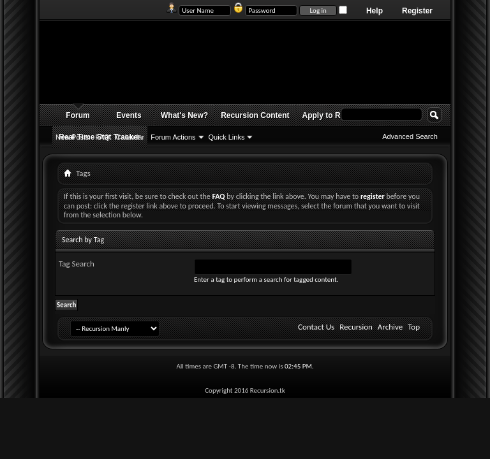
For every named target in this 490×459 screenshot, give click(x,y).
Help (374, 10)
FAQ (103, 137)
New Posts (72, 137)
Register (417, 10)
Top (414, 327)
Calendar (130, 137)
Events (128, 115)
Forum (77, 115)
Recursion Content (255, 115)
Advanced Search (410, 136)
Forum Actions (173, 137)
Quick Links (227, 137)
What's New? (184, 115)
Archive (390, 327)
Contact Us (316, 327)
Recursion (356, 327)
